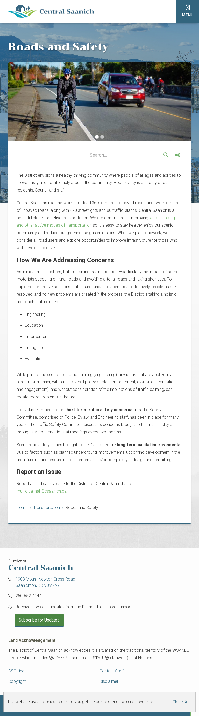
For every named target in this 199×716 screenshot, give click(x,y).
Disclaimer (109, 681)
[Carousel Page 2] (102, 137)
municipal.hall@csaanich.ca (42, 491)
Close (178, 701)
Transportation (46, 507)
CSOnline (16, 671)
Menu (188, 14)
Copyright (17, 681)
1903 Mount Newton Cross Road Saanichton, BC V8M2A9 (45, 582)
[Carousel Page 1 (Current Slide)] (97, 137)
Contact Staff (112, 671)
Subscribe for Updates (39, 620)
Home (22, 507)
